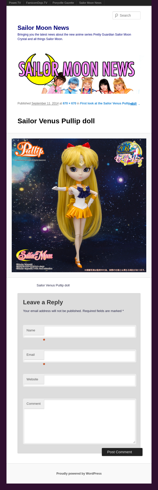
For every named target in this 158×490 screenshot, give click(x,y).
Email (35, 356)
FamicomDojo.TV (36, 2)
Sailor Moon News (90, 2)
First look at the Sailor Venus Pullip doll (108, 103)
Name (35, 331)
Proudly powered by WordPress (79, 473)
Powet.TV (15, 2)
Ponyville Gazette (63, 2)
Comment (33, 403)
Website (32, 379)
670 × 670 (69, 103)
